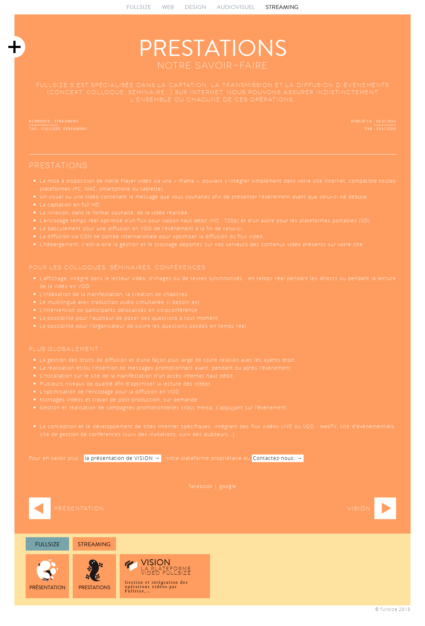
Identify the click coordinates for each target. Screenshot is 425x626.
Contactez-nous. (274, 458)
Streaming (94, 544)
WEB (168, 7)
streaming (66, 121)
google (227, 486)
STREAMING (282, 7)
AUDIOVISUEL (236, 7)
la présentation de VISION (119, 458)
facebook (200, 486)
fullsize (51, 129)
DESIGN (195, 7)
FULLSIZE (138, 7)
